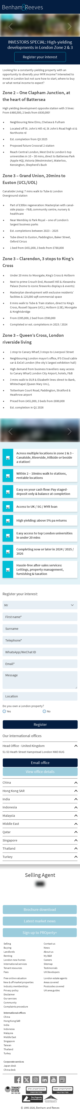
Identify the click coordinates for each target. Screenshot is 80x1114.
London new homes (14, 959)
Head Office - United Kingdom (24, 746)
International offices (15, 1012)
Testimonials (50, 968)
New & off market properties (18, 982)
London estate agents (55, 978)
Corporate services (14, 1061)
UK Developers (52, 972)
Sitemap (48, 963)
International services (15, 963)
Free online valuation (15, 978)
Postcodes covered (54, 986)
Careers (48, 959)
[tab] (40, 746)
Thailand (9, 848)
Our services (10, 998)
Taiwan (7, 1045)
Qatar (7, 832)
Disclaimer (9, 994)
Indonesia (10, 807)
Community (10, 1002)
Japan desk (10, 1065)
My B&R (48, 955)
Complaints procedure (16, 1006)
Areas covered (51, 982)
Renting (8, 955)
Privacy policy (11, 990)
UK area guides (52, 990)
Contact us (49, 943)
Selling (7, 943)
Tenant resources (13, 968)
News (47, 947)
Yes (9, 711)
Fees (6, 972)
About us (48, 951)
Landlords (9, 951)
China (7, 782)
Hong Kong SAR (14, 791)
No (49, 711)
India (6, 799)
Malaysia (9, 815)
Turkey (7, 856)
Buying (7, 947)
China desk (10, 1069)
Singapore (10, 840)
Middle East (11, 823)
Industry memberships (16, 986)
